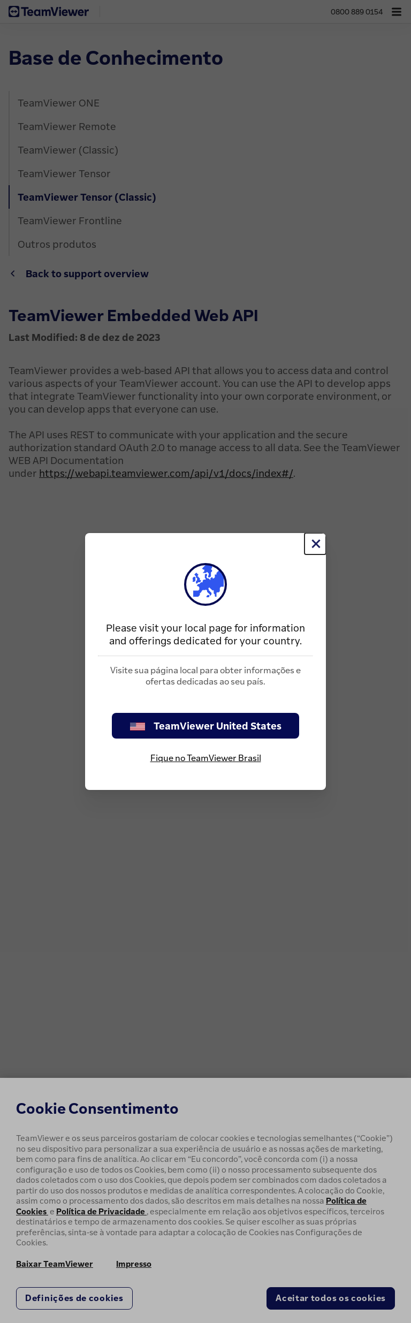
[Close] (315, 543)
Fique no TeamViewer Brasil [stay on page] (205, 758)
